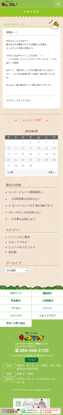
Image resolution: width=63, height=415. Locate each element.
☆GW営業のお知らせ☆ (24, 198)
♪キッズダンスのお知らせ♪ (24, 212)
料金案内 (15, 300)
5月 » (52, 172)
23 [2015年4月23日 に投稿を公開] (30, 160)
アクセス (15, 308)
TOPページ (16, 293)
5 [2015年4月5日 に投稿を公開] (54, 142)
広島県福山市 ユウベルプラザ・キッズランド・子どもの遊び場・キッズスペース (31, 336)
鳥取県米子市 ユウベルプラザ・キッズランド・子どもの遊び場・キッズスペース (10, 3)
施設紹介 (47, 293)
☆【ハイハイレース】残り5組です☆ (30, 205)
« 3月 (10, 172)
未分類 (12, 252)
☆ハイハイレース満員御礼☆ (25, 192)
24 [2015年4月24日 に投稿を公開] (38, 160)
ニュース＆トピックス (21, 247)
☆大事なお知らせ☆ (21, 219)
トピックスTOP (31, 120)
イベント (47, 308)
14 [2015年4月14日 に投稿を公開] (15, 154)
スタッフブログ (23, 100)
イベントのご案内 (19, 237)
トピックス (16, 315)
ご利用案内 (47, 300)
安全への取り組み (15, 323)
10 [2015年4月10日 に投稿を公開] (38, 148)
